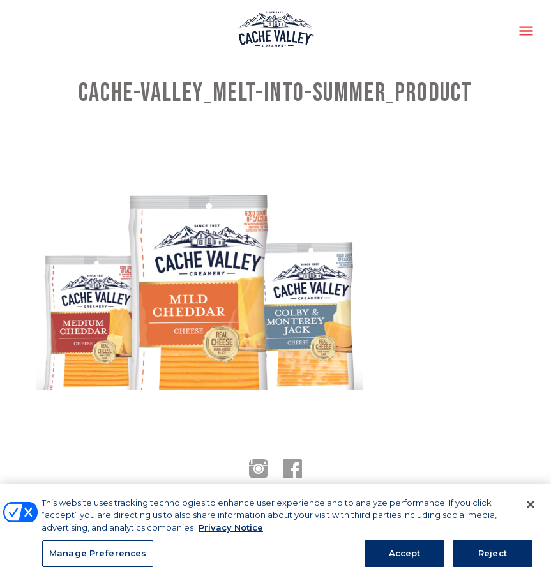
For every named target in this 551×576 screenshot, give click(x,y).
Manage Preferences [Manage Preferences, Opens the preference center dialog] (97, 553)
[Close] (531, 504)
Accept (405, 553)
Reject (492, 553)
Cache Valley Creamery (276, 30)
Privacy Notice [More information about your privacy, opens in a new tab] (231, 527)
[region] (275, 530)
